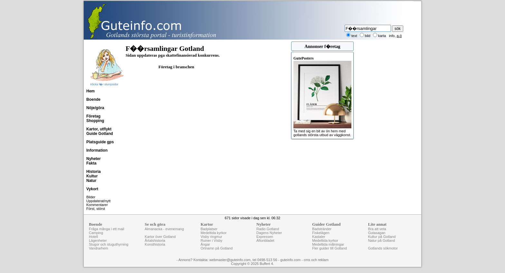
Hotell (93, 237)
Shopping (95, 120)
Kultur (92, 176)
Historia (93, 171)
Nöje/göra (95, 108)
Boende (93, 99)
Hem (90, 91)
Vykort (92, 189)
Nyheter (93, 158)
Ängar (205, 244)
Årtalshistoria (155, 240)
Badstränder (321, 229)
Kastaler (318, 237)
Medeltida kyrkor (214, 233)
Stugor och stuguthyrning (108, 244)
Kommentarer (97, 205)
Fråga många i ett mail (106, 229)
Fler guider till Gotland (329, 248)
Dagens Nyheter (269, 233)
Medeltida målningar (328, 244)
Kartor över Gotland (160, 237)
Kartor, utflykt (98, 129)
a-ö (399, 36)
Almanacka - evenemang (164, 229)
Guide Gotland (99, 133)
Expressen (264, 237)
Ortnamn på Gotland (217, 248)
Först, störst (95, 209)
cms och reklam (316, 260)
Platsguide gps (100, 142)
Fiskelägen (320, 233)
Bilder (90, 197)
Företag (93, 116)
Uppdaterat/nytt (98, 201)
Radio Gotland (267, 229)
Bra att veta (377, 229)
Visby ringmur (211, 237)
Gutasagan (377, 233)
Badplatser (209, 229)
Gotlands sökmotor (383, 248)
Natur (91, 180)
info (392, 36)
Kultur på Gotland (382, 237)
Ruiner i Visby (212, 240)
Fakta (91, 163)
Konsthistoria (155, 244)
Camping (96, 233)
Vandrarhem (98, 248)
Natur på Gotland (381, 240)
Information (97, 150)
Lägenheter (98, 240)
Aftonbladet (265, 240)
